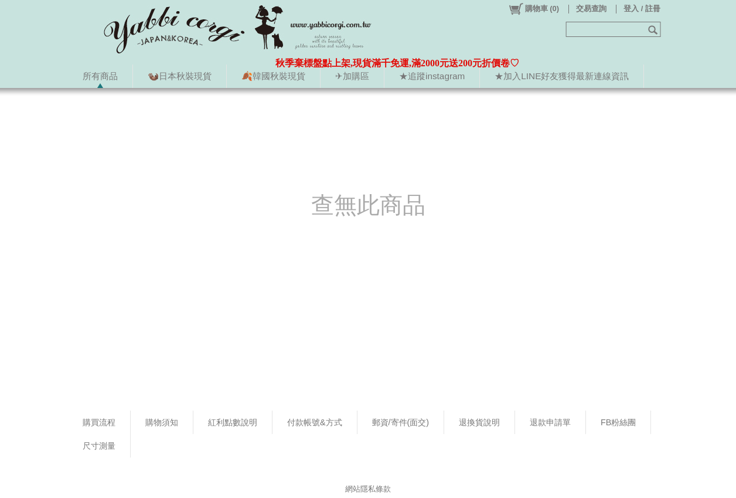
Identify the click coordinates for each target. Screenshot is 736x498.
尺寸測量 (99, 445)
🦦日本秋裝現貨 (180, 76)
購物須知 (161, 422)
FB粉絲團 (618, 422)
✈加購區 (352, 76)
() (533, 9)
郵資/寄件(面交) (401, 422)
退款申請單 (550, 422)
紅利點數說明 (232, 422)
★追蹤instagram (432, 76)
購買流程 (99, 422)
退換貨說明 (479, 422)
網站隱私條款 (368, 489)
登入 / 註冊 (641, 8)
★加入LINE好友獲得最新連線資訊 (562, 76)
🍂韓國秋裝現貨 (273, 76)
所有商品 (100, 76)
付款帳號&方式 (314, 422)
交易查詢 (591, 8)
